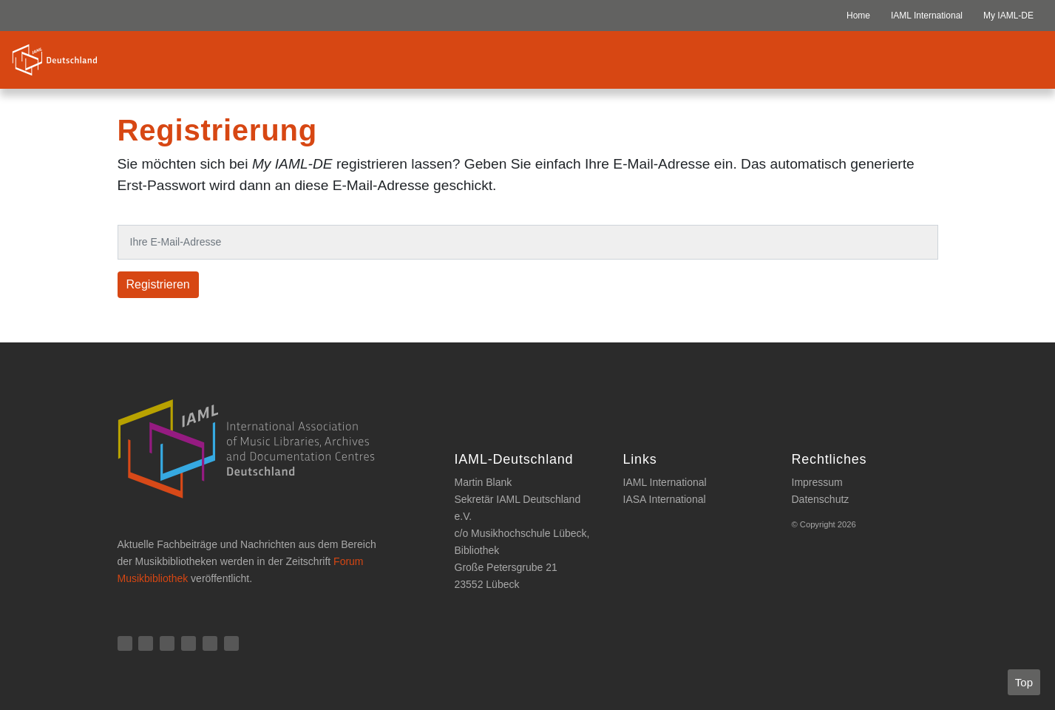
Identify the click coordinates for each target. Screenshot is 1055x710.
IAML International (927, 15)
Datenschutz (820, 499)
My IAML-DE (1008, 15)
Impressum (817, 482)
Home (858, 15)
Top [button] (1024, 682)
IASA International (664, 499)
